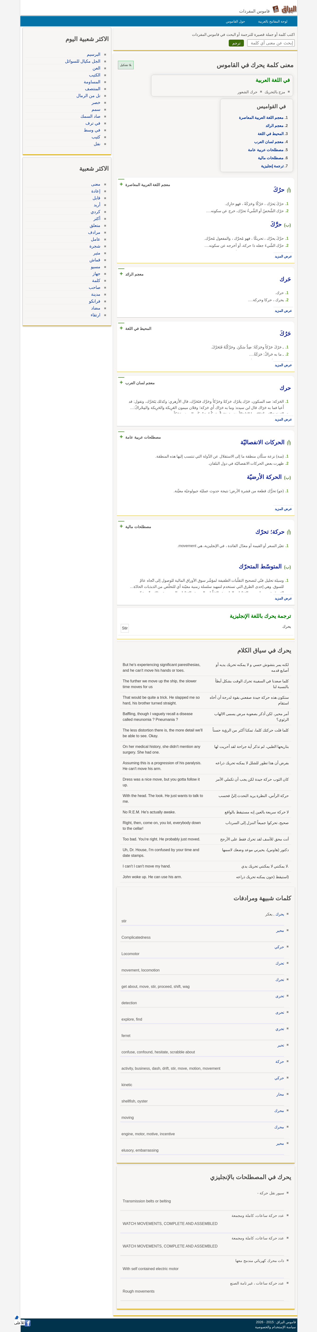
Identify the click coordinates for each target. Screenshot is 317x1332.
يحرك (278, 914)
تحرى (278, 996)
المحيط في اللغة (269, 134)
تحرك (278, 963)
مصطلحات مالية (269, 158)
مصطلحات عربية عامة (264, 150)
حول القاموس (234, 21)
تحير (279, 1045)
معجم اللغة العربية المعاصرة (260, 118)
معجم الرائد (273, 126)
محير (279, 931)
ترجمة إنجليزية (271, 166)
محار (279, 1094)
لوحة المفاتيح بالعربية (271, 21)
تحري (278, 1029)
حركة (278, 1062)
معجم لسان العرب (267, 142)
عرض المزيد (282, 256)
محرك (278, 1111)
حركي (278, 947)
